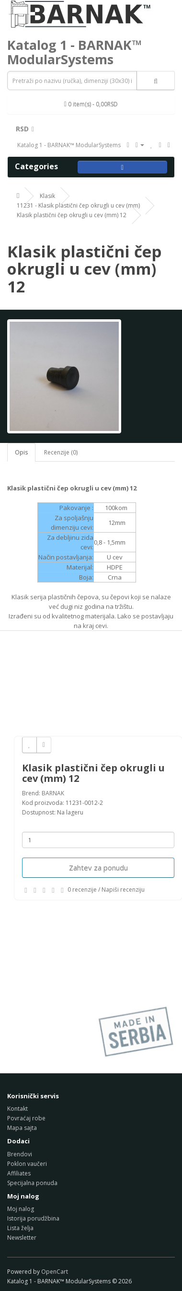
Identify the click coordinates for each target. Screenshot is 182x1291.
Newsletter (21, 1237)
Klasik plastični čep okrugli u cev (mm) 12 (71, 215)
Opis (21, 452)
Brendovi (19, 1154)
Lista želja (20, 1228)
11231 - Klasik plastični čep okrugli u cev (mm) (78, 205)
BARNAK (53, 793)
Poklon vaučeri (27, 1164)
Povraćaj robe (26, 1118)
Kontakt (17, 1109)
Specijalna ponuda (32, 1183)
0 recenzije (82, 889)
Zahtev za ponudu (98, 867)
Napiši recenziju (123, 889)
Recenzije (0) (61, 452)
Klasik (47, 196)
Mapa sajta (22, 1128)
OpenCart (54, 1272)
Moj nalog (20, 1209)
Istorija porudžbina (33, 1218)
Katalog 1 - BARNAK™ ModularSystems (74, 52)
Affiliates (19, 1173)
